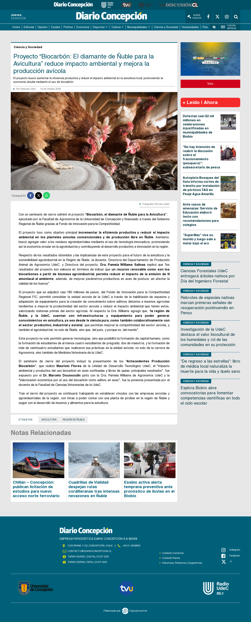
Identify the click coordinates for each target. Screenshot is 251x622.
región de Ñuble (74, 419)
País (205, 27)
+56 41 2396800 (131, 545)
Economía (82, 27)
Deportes (99, 27)
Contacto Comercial (173, 553)
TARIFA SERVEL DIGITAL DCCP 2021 (88, 556)
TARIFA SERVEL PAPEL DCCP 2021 (87, 562)
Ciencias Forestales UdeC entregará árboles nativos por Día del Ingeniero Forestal (208, 276)
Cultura (116, 27)
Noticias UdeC (28, 89)
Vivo (210, 84)
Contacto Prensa (171, 558)
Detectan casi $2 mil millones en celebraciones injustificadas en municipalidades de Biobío (198, 126)
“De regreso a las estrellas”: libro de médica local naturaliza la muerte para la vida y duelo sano (210, 366)
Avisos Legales (194, 16)
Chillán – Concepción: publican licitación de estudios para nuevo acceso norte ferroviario (36, 489)
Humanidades (190, 27)
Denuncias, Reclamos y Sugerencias (182, 563)
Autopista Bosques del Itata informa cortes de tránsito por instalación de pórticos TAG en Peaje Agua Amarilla (201, 186)
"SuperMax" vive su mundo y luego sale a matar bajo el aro (199, 239)
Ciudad (55, 27)
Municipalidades (137, 27)
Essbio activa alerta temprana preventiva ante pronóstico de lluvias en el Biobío (149, 489)
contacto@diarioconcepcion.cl (90, 551)
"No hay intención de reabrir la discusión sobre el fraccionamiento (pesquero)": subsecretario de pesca (201, 157)
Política (68, 27)
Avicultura (48, 419)
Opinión (42, 27)
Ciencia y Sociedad (166, 27)
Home (16, 27)
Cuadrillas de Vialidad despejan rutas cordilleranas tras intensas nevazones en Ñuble (94, 489)
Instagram (230, 550)
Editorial (29, 27)
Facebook (230, 555)
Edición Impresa (228, 27)
